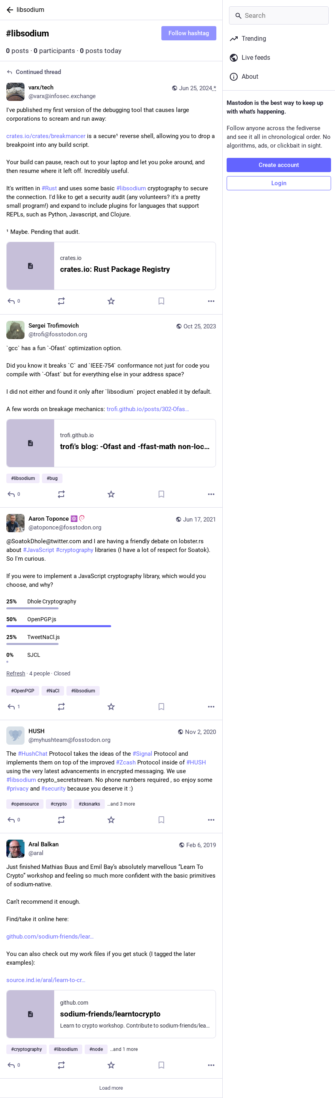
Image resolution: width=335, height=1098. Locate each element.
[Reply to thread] (14, 301)
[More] (211, 301)
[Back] (8, 10)
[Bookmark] (161, 301)
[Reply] (14, 494)
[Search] (279, 15)
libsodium (30, 9)
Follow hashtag (188, 33)
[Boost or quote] (61, 301)
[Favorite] (111, 301)
